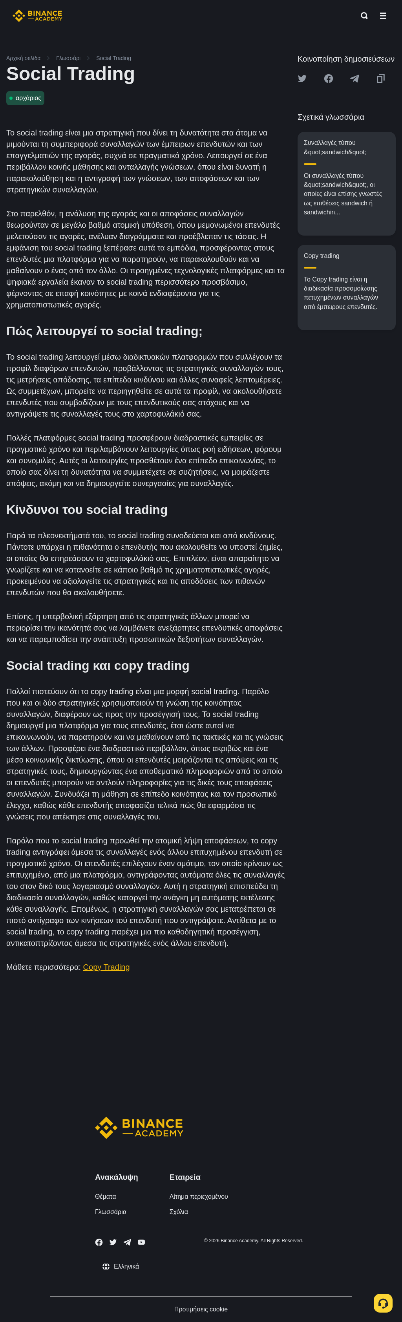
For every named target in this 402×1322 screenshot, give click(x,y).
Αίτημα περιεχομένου (199, 1196)
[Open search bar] (362, 16)
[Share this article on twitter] (302, 78)
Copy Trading (106, 967)
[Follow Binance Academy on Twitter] (113, 1242)
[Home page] (37, 15)
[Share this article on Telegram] (354, 78)
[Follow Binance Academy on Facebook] (99, 1242)
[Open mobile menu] (383, 16)
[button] (383, 15)
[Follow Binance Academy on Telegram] (127, 1242)
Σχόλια (179, 1212)
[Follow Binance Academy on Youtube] (141, 1242)
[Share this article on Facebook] (328, 78)
